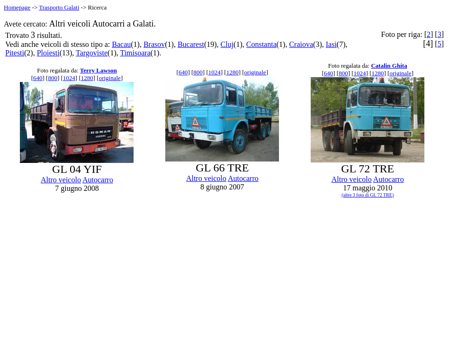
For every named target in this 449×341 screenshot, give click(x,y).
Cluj (227, 44)
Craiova (301, 44)
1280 (87, 77)
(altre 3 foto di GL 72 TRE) (367, 194)
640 (38, 77)
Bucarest (191, 44)
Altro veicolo (61, 180)
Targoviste (92, 53)
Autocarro (97, 180)
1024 (69, 77)
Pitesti (14, 53)
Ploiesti (48, 53)
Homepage (17, 7)
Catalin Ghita (389, 65)
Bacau (121, 44)
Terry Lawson (98, 70)
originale (110, 77)
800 (52, 77)
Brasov (154, 44)
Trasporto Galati (59, 7)
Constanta (261, 44)
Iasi (331, 44)
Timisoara (135, 53)
